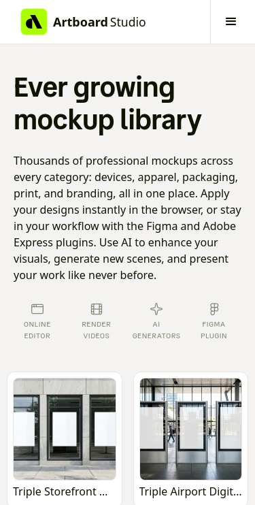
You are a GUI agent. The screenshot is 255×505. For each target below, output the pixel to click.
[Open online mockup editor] (64, 440)
